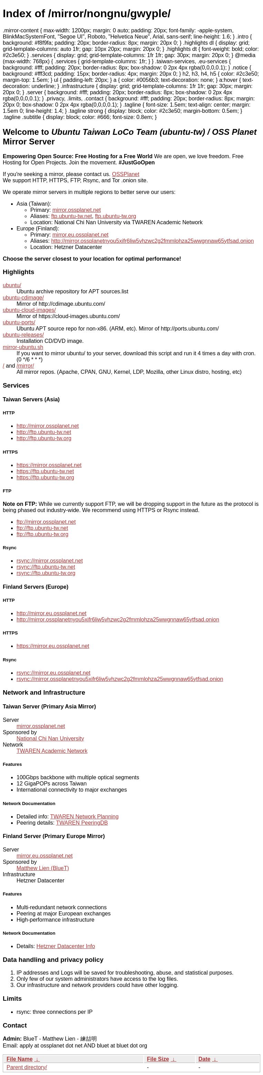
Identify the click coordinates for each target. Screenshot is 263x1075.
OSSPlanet (125, 174)
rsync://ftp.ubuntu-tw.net (46, 567)
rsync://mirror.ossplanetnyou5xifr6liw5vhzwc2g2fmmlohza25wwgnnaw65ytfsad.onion (120, 679)
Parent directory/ (27, 1067)
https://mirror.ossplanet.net (49, 465)
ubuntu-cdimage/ (23, 298)
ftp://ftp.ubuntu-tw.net (42, 528)
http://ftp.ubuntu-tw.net (44, 432)
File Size (158, 1059)
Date (205, 1059)
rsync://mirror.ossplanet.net (50, 561)
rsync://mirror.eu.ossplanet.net (53, 673)
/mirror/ (25, 366)
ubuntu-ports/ (19, 322)
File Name (20, 1059)
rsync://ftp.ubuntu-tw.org (46, 573)
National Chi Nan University (50, 738)
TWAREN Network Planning (84, 816)
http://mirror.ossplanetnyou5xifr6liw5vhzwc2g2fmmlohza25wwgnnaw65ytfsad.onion (152, 241)
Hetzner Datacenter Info (66, 946)
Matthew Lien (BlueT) (43, 868)
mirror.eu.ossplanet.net (80, 235)
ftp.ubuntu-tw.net (71, 216)
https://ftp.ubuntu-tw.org (45, 477)
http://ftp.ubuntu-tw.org (44, 438)
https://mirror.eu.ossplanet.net (53, 646)
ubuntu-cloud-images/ (29, 310)
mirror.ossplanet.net (76, 210)
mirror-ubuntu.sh (23, 347)
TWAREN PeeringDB (82, 823)
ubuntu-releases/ (23, 335)
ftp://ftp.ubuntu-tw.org (42, 534)
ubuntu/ (12, 285)
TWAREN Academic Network (52, 751)
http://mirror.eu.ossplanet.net (52, 613)
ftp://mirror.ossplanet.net (46, 522)
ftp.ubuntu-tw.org (115, 216)
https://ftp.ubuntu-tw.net (45, 471)
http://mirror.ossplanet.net (48, 426)
